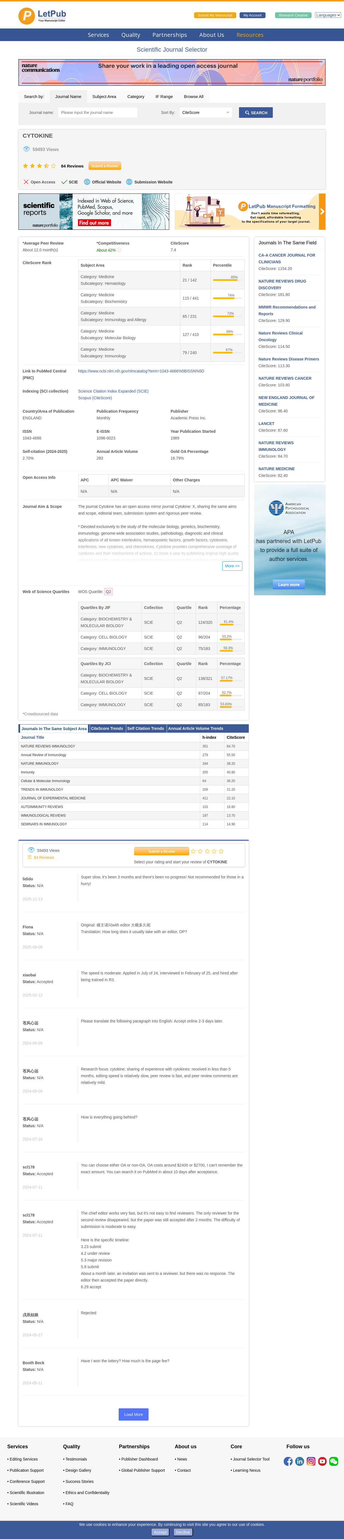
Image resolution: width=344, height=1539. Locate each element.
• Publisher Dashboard (138, 1459)
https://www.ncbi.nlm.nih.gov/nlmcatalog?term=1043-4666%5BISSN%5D (141, 371)
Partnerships (169, 35)
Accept (160, 1532)
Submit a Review (161, 852)
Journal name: (41, 112)
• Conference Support (26, 1481)
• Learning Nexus (246, 1470)
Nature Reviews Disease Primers (289, 359)
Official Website (106, 182)
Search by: (34, 96)
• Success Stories (78, 1481)
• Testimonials (75, 1459)
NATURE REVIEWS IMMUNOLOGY (48, 746)
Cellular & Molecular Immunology (45, 781)
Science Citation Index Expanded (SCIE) (113, 391)
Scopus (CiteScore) (95, 398)
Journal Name (68, 96)
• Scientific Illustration (25, 1492)
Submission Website (153, 182)
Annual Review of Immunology (43, 755)
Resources (250, 35)
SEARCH (255, 113)
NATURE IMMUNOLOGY (40, 764)
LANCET (266, 423)
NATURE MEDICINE (277, 469)
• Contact (183, 1470)
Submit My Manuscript (215, 15)
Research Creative (293, 15)
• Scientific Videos (22, 1504)
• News (181, 1459)
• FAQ (68, 1504)
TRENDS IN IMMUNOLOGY (42, 790)
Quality (130, 35)
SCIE (73, 182)
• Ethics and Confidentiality (86, 1492)
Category (135, 96)
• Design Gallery (77, 1470)
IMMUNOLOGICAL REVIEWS (43, 816)
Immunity (28, 772)
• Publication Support (25, 1470)
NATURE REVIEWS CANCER (285, 378)
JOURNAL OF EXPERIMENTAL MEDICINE (53, 798)
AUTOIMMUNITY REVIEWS (42, 807)
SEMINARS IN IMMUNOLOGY (44, 824)
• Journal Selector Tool (250, 1459)
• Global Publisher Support (142, 1470)
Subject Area (104, 96)
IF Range (164, 96)
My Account (252, 15)
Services (98, 35)
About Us (211, 35)
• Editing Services (22, 1459)
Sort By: (168, 112)
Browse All (194, 96)
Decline (183, 1532)
